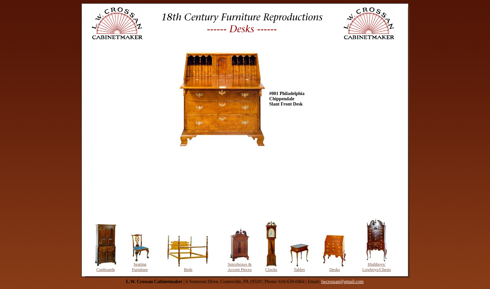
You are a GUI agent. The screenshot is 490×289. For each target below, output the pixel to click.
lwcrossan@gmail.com (342, 281)
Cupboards (106, 269)
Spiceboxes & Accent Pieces (240, 267)
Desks (334, 269)
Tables (299, 269)
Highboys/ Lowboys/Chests (376, 267)
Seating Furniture (140, 267)
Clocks (271, 269)
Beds (188, 269)
